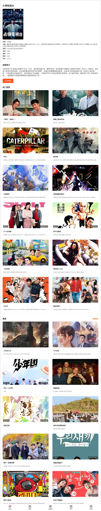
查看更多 (95, 319)
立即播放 (8, 81)
